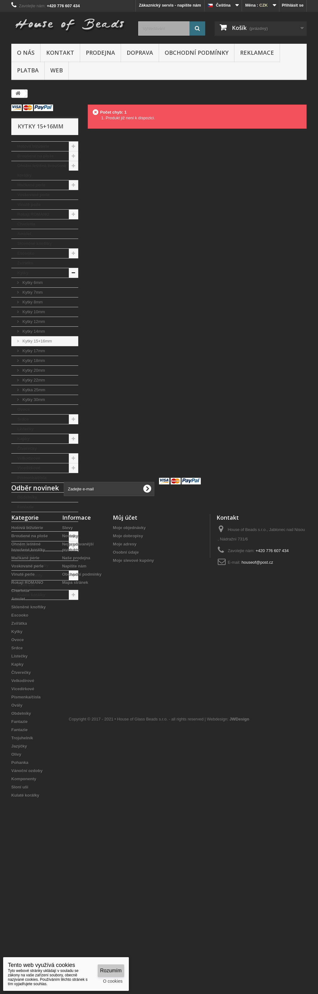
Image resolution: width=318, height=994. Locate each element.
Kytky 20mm (33, 370)
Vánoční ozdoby (33, 565)
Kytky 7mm (32, 292)
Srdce (23, 419)
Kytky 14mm (33, 331)
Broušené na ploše (35, 156)
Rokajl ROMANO (33, 214)
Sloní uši (25, 585)
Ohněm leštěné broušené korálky (41, 170)
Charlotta (26, 224)
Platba (28, 70)
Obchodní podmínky (196, 52)
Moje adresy (124, 691)
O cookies (113, 981)
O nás (26, 52)
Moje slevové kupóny (133, 707)
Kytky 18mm (33, 360)
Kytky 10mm (33, 311)
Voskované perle (33, 194)
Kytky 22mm (33, 380)
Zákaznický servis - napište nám (170, 5)
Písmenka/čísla (32, 477)
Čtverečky (27, 448)
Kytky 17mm (33, 350)
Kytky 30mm (33, 399)
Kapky (23, 438)
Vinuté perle (29, 204)
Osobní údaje (126, 699)
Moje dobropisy (128, 683)
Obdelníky (27, 497)
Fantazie (25, 507)
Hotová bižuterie (33, 146)
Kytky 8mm (32, 302)
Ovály (22, 487)
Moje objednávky (129, 675)
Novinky (70, 683)
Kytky (22, 272)
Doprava (140, 52)
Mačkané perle (31, 185)
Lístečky (25, 428)
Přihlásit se (293, 5)
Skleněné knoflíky (34, 243)
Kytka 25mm (33, 389)
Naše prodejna (76, 705)
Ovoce (23, 409)
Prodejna (100, 52)
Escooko (25, 253)
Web (56, 70)
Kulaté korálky (31, 594)
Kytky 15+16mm (36, 341)
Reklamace (257, 52)
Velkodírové (28, 458)
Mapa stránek (75, 729)
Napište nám (74, 713)
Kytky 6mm (32, 282)
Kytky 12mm (33, 321)
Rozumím (111, 970)
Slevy (67, 675)
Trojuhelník (28, 526)
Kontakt (60, 52)
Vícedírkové (28, 468)
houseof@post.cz (257, 709)
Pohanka (25, 555)
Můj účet (125, 665)
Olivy (22, 546)
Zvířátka (25, 263)
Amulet (24, 233)
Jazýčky (25, 536)
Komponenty (29, 575)
